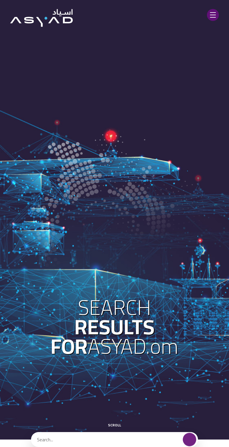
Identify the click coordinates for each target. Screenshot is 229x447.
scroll (114, 421)
